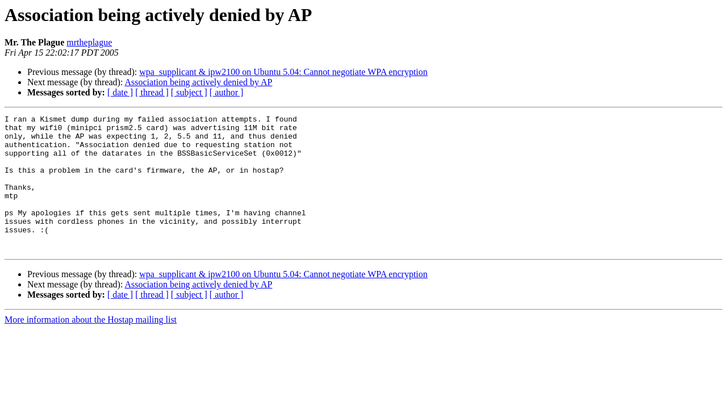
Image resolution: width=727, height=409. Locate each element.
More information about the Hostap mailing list (91, 347)
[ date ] (120, 92)
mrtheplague (89, 42)
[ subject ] (189, 92)
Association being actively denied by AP (199, 82)
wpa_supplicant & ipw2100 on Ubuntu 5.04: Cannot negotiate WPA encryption (283, 72)
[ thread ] (152, 92)
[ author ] (227, 92)
